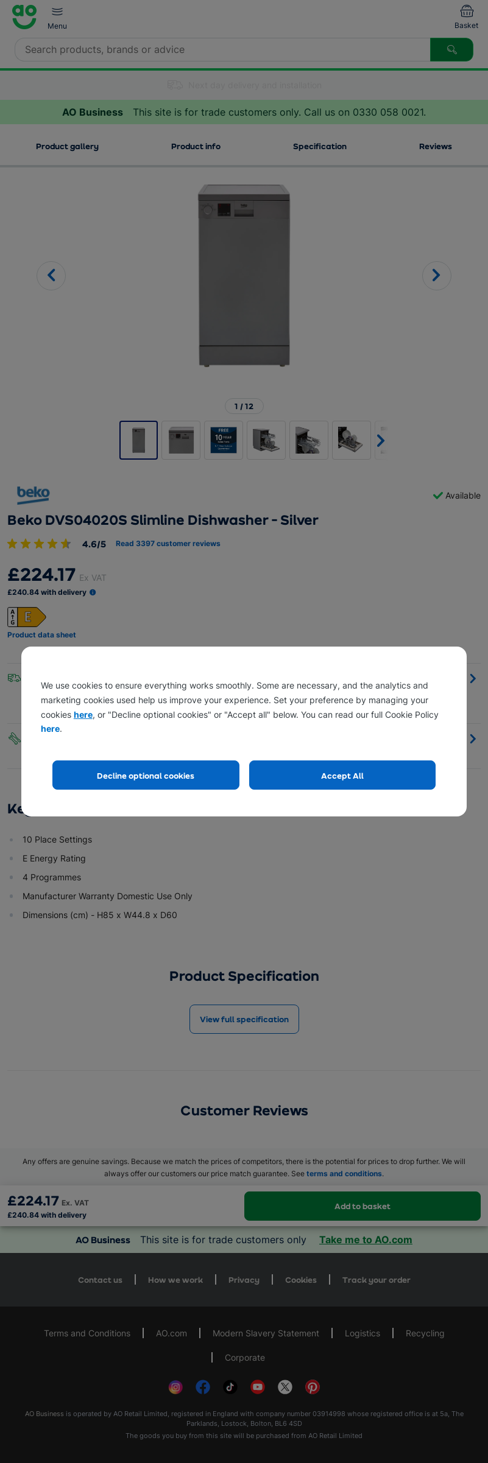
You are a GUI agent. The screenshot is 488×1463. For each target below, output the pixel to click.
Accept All (342, 775)
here (83, 714)
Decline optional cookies (145, 775)
